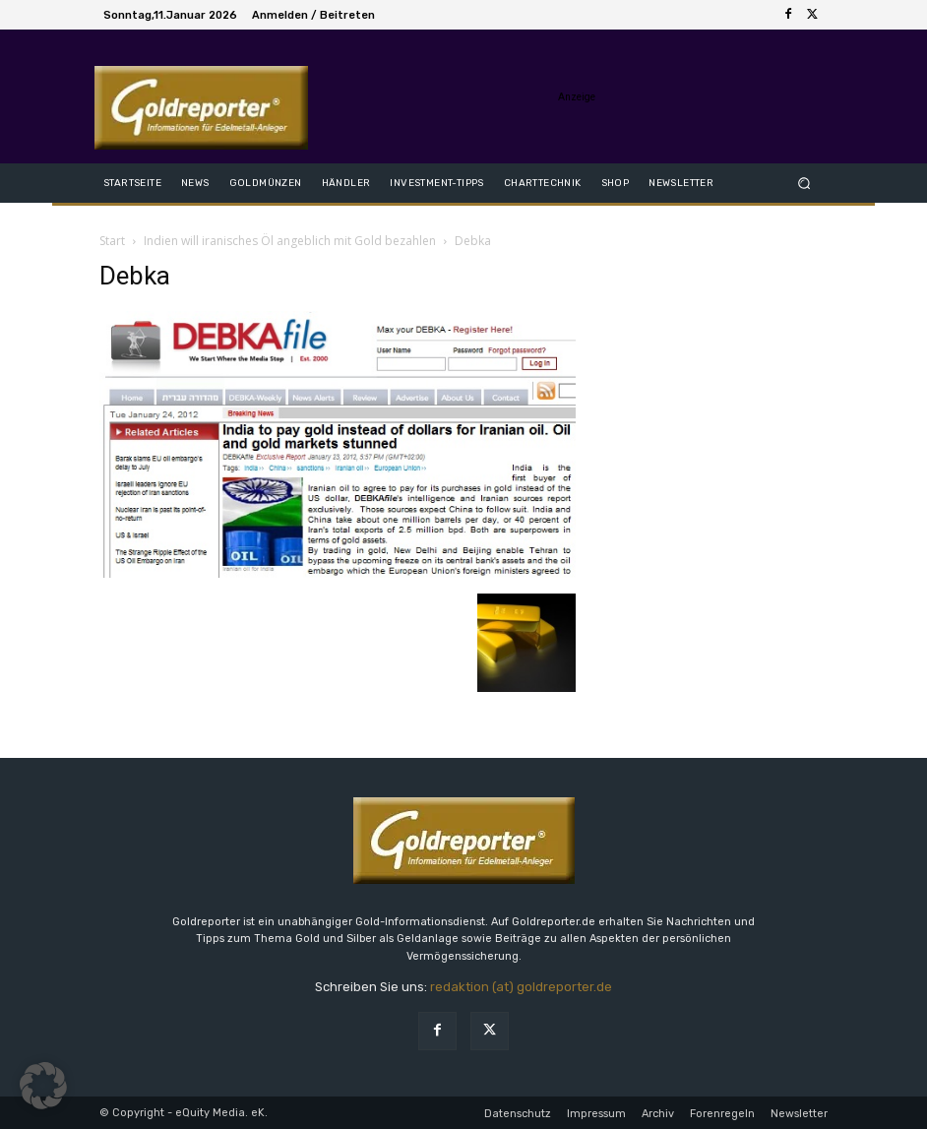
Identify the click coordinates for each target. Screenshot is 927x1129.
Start (112, 240)
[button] (804, 182)
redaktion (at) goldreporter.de (521, 986)
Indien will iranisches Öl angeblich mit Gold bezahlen (290, 240)
